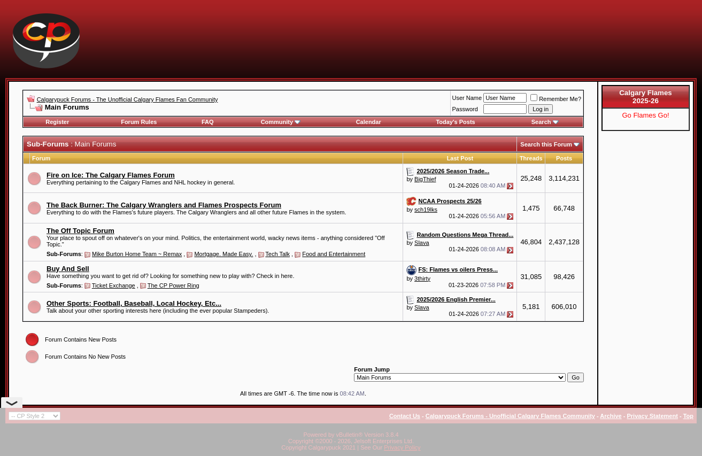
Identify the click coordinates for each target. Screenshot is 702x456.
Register (57, 122)
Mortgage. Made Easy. (223, 254)
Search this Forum (546, 144)
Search (545, 122)
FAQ (208, 122)
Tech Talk (277, 254)
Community (281, 122)
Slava (421, 242)
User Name (467, 98)
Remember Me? (555, 99)
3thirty (422, 278)
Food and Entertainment (333, 254)
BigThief (425, 179)
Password (465, 109)
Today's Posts (455, 122)
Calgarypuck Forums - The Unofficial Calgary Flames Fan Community (127, 99)
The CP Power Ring (173, 285)
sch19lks (425, 209)
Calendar (368, 122)
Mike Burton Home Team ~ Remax (137, 254)
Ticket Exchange (113, 285)
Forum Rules (139, 122)
